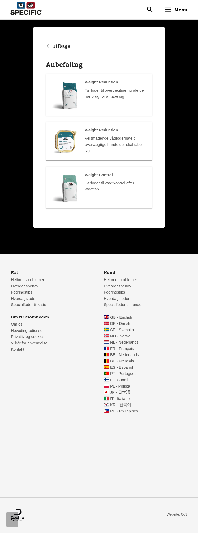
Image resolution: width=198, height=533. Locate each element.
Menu (173, 10)
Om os (16, 325)
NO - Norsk (120, 337)
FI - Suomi (119, 381)
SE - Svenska (122, 330)
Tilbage (62, 47)
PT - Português (123, 374)
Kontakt (17, 350)
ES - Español (121, 368)
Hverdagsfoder (24, 299)
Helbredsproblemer (27, 280)
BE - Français (122, 362)
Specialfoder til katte (28, 306)
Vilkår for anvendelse (29, 344)
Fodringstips (21, 293)
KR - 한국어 (120, 406)
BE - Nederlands (124, 356)
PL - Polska (120, 387)
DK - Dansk (120, 324)
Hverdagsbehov (24, 287)
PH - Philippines (124, 412)
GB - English (121, 318)
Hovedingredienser (27, 331)
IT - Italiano (120, 399)
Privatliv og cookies (27, 337)
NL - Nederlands (124, 343)
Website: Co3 (177, 515)
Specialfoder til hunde (122, 306)
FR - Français (122, 349)
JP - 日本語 (120, 393)
